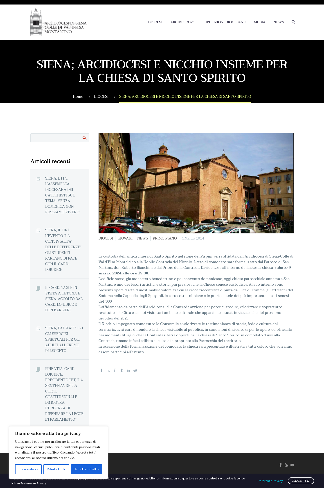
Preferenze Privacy (270, 481)
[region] (58, 452)
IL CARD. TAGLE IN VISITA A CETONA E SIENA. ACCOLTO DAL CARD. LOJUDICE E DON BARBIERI (64, 299)
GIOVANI (125, 238)
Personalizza (28, 469)
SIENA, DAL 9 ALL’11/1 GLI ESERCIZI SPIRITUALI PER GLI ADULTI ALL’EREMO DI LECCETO (64, 339)
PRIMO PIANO (165, 238)
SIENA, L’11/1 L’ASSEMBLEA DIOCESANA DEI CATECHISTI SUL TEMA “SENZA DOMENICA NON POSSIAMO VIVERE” (62, 195)
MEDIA (259, 22)
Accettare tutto (86, 469)
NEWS (278, 22)
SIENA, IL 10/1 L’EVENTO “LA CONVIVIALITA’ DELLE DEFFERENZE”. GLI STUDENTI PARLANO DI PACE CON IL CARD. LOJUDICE (63, 250)
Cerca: (84, 137)
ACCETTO (301, 481)
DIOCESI (155, 22)
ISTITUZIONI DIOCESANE (224, 22)
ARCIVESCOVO (182, 22)
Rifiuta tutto (56, 469)
